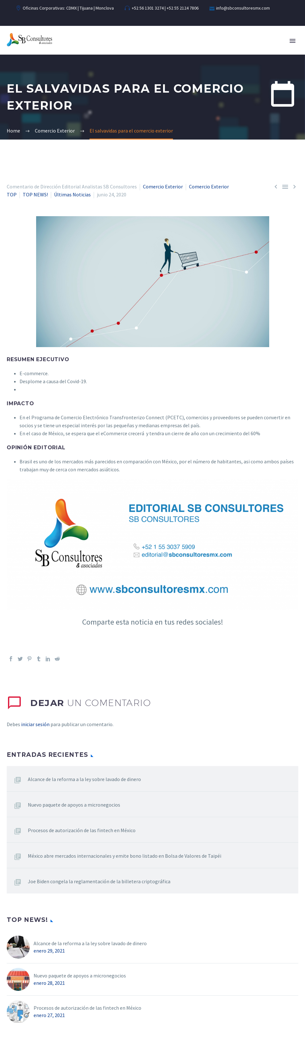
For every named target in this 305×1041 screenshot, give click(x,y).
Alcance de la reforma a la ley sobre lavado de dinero (84, 779)
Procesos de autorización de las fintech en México (82, 830)
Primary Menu (292, 41)
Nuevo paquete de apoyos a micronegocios (74, 805)
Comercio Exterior (163, 186)
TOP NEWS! (35, 194)
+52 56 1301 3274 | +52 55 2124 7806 (165, 8)
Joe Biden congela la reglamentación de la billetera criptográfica (99, 881)
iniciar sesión (35, 724)
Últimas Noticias (72, 194)
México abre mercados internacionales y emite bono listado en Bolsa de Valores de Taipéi (124, 856)
